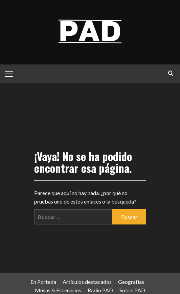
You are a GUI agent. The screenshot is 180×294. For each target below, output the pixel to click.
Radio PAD (100, 290)
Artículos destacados (87, 281)
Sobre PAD (132, 290)
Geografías (131, 281)
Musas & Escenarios (58, 290)
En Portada (43, 281)
